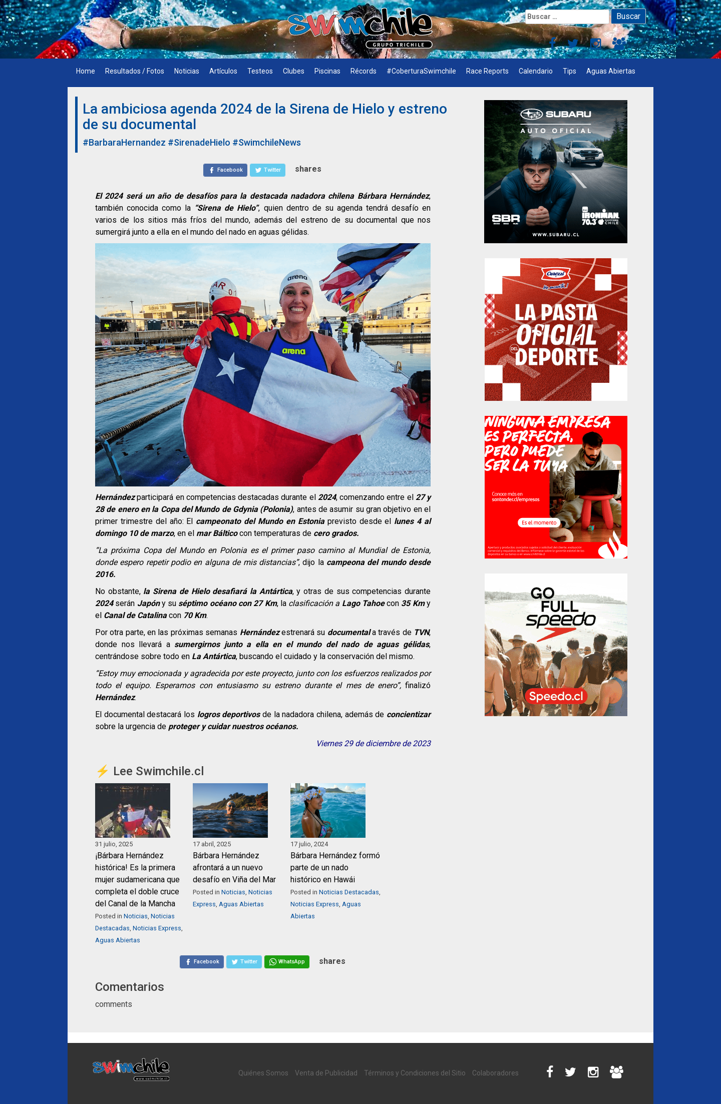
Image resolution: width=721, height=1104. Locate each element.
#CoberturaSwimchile (421, 71)
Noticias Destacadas (349, 892)
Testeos (260, 71)
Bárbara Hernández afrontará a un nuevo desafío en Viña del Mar (234, 867)
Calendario (536, 71)
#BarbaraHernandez (124, 142)
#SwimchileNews (266, 142)
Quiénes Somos (263, 1073)
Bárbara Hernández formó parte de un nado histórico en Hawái (335, 867)
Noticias (186, 71)
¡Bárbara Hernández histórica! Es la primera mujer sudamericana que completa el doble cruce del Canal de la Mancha (137, 879)
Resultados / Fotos (134, 71)
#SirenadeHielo (199, 142)
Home (85, 71)
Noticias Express (157, 928)
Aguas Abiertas (610, 71)
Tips (569, 71)
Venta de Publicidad (326, 1073)
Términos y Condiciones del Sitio (415, 1073)
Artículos (223, 71)
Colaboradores (495, 1073)
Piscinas (327, 71)
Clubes (293, 71)
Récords (363, 71)
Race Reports (487, 71)
